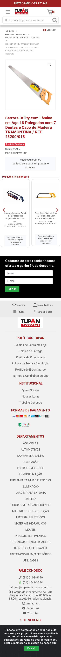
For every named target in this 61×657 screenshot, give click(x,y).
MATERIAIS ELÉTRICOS (30, 517)
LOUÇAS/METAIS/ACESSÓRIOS (30, 505)
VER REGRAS (39, 3)
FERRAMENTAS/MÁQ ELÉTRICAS (30, 480)
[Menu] (8, 12)
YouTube (30, 613)
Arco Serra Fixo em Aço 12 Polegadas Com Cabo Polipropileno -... (46, 216)
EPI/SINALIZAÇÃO (30, 474)
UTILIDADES (30, 560)
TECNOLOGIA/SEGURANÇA (30, 548)
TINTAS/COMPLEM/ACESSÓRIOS (30, 554)
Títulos (19, 312)
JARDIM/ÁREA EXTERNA (30, 492)
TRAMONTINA (20, 152)
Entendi (31, 648)
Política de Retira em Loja (30, 345)
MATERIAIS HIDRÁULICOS (30, 523)
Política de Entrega (30, 351)
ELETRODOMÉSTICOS (30, 468)
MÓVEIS (30, 529)
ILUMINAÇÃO (30, 486)
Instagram (30, 603)
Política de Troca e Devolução (30, 363)
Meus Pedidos (43, 305)
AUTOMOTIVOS (30, 449)
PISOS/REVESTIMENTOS (30, 535)
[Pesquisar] (54, 20)
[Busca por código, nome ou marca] (27, 20)
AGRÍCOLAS (30, 443)
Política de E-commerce (30, 369)
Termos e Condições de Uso (30, 375)
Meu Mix (18, 305)
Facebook (30, 608)
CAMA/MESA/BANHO (30, 455)
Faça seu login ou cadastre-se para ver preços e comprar (31, 163)
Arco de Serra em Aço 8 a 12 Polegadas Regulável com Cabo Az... (15, 217)
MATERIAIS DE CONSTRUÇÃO (30, 511)
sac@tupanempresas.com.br (30, 587)
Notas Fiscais (42, 312)
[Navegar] (4, 210)
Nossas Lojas (30, 396)
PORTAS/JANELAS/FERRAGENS (30, 542)
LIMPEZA (30, 498)
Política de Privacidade (30, 357)
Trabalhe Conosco (30, 402)
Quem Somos (30, 390)
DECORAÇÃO (31, 462)
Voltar (49, 30)
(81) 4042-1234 (30, 582)
